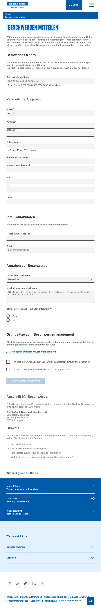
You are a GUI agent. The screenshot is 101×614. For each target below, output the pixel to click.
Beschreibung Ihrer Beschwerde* (22, 288)
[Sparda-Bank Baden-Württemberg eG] (17, 5)
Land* (9, 197)
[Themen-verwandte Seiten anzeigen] (50, 15)
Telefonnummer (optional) (18, 234)
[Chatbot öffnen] (90, 601)
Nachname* (11, 130)
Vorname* (11, 122)
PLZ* (8, 177)
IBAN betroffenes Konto (17, 77)
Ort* (8, 185)
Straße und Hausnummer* (18, 157)
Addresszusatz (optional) (18, 165)
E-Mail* (9, 246)
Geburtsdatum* (13, 142)
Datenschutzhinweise (36, 369)
